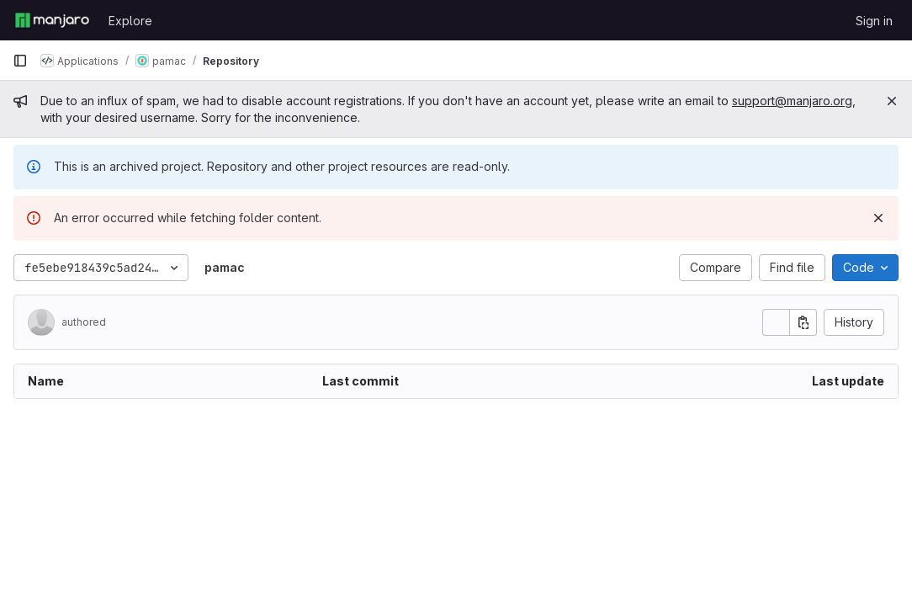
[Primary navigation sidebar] (20, 60)
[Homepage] (52, 20)
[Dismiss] (878, 218)
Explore (130, 20)
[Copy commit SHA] (803, 322)
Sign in (874, 20)
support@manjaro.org (792, 100)
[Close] (892, 101)
